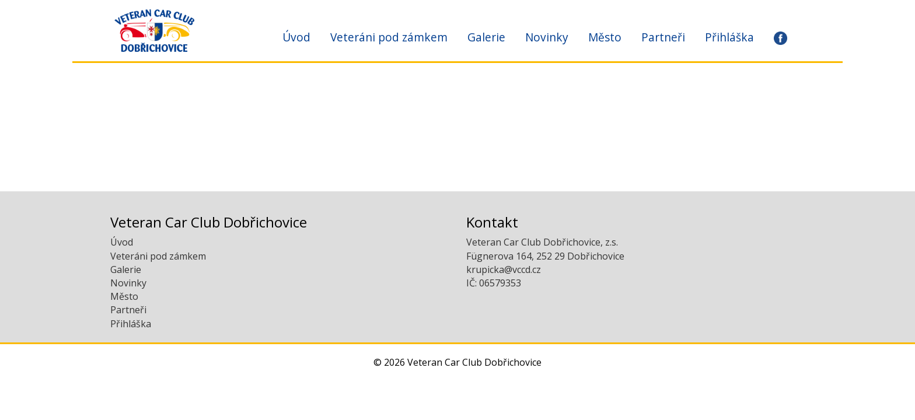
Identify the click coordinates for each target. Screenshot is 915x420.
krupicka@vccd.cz (503, 269)
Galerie (486, 37)
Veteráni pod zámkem (389, 37)
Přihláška (729, 37)
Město (604, 37)
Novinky (546, 37)
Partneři (663, 37)
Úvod (296, 37)
